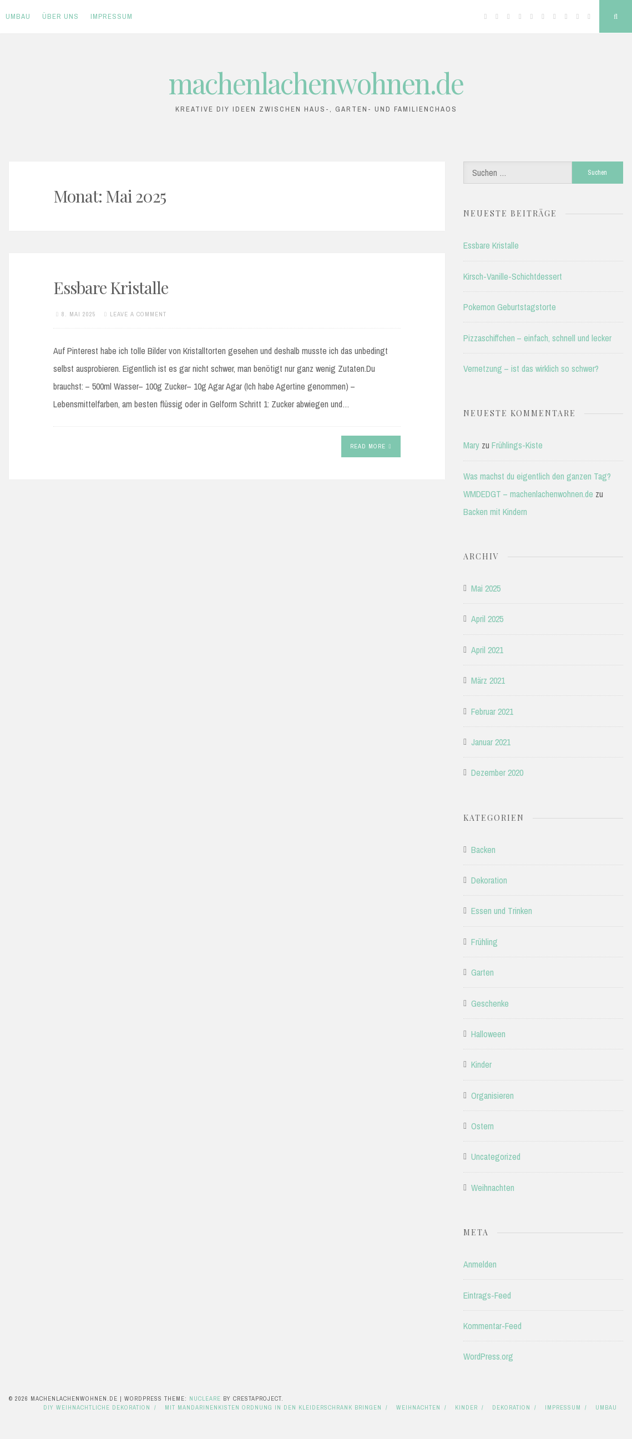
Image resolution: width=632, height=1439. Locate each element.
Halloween (488, 1034)
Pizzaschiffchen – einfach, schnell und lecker (537, 338)
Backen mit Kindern (495, 512)
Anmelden (480, 1264)
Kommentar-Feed (492, 1326)
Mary (471, 445)
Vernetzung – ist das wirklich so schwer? (531, 368)
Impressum (111, 16)
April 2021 (487, 650)
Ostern (482, 1126)
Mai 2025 (485, 588)
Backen (483, 850)
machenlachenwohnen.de (316, 83)
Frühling (484, 942)
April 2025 (487, 619)
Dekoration (489, 880)
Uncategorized (495, 1156)
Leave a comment (138, 314)
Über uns (60, 16)
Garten (482, 972)
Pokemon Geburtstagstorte (509, 307)
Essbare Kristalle (110, 287)
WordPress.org (488, 1356)
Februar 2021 (492, 711)
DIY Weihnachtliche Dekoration (96, 1407)
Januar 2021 (490, 742)
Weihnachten (492, 1188)
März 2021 (488, 680)
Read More (370, 446)
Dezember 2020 (497, 772)
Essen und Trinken (501, 911)
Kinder (481, 1064)
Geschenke (490, 1003)
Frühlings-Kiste (517, 445)
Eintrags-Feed (487, 1295)
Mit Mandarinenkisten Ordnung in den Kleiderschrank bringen (273, 1407)
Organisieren (492, 1095)
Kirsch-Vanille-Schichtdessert (512, 276)
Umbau (18, 16)
